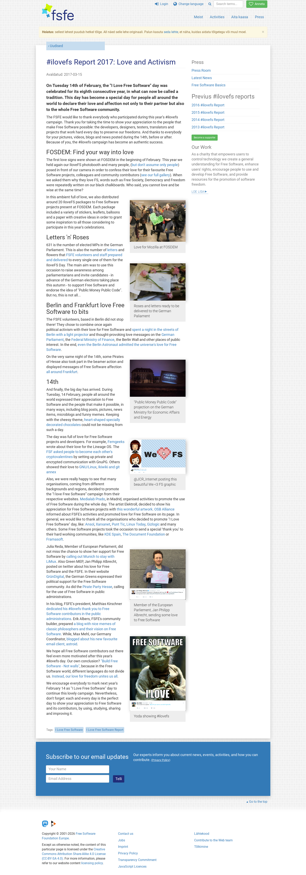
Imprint (123, 847)
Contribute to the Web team (213, 840)
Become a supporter (204, 137)
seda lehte (171, 32)
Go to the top (258, 802)
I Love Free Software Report (104, 730)
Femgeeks (116, 442)
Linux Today (135, 524)
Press (259, 17)
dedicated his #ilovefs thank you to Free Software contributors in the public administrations (77, 614)
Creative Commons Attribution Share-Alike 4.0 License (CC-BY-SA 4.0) (74, 853)
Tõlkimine (201, 847)
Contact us (125, 834)
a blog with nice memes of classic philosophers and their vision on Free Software (81, 629)
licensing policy (92, 863)
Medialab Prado (92, 499)
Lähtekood (201, 834)
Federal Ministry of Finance (92, 340)
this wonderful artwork (134, 509)
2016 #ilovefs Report (208, 105)
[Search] (210, 4)
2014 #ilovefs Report (208, 120)
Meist (198, 17)
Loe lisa (198, 191)
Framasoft (54, 539)
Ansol (89, 524)
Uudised (56, 46)
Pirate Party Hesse (97, 587)
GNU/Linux (88, 467)
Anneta (257, 4)
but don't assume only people (155, 165)
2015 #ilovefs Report (208, 113)
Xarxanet (103, 524)
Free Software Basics (208, 85)
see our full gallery (155, 175)
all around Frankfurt (61, 372)
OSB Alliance (164, 509)
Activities (217, 17)
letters (112, 250)
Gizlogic (153, 524)
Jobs (121, 840)
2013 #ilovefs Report (208, 127)
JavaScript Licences (132, 866)
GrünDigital (55, 577)
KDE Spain (112, 534)
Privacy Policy (128, 853)
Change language (188, 4)
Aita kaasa (239, 17)
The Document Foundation (143, 534)
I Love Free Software (69, 730)
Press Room (201, 70)
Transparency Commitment (137, 860)
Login (161, 4)
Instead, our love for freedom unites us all (84, 676)
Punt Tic (118, 524)
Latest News (202, 78)
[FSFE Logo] (58, 12)
